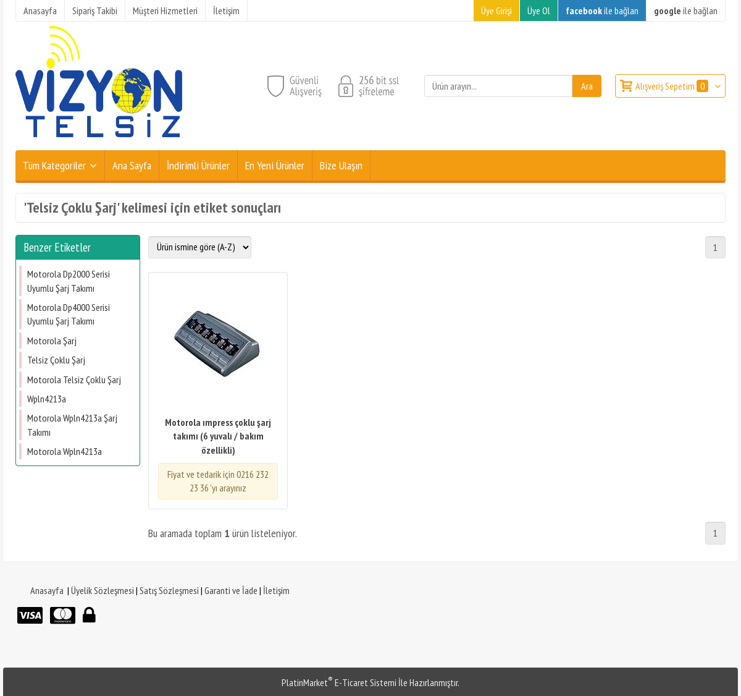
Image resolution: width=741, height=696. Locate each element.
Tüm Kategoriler (54, 165)
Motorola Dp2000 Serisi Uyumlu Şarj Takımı (68, 281)
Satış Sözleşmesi (169, 590)
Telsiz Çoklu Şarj (56, 360)
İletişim (276, 590)
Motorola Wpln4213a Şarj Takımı (72, 425)
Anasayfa (47, 590)
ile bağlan (602, 10)
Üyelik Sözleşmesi (102, 590)
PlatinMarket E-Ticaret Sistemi (339, 682)
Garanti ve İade (230, 590)
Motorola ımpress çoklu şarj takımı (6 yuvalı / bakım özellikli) (218, 436)
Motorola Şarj (52, 340)
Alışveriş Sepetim (672, 86)
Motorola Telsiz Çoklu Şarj (74, 379)
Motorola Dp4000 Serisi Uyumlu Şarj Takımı (68, 314)
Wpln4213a (46, 399)
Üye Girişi (496, 10)
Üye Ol (538, 10)
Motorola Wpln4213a (64, 451)
